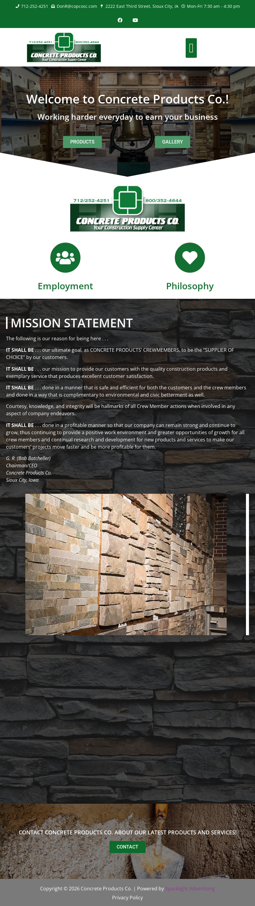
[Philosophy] (190, 274)
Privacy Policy (127, 897)
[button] (191, 48)
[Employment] (65, 274)
